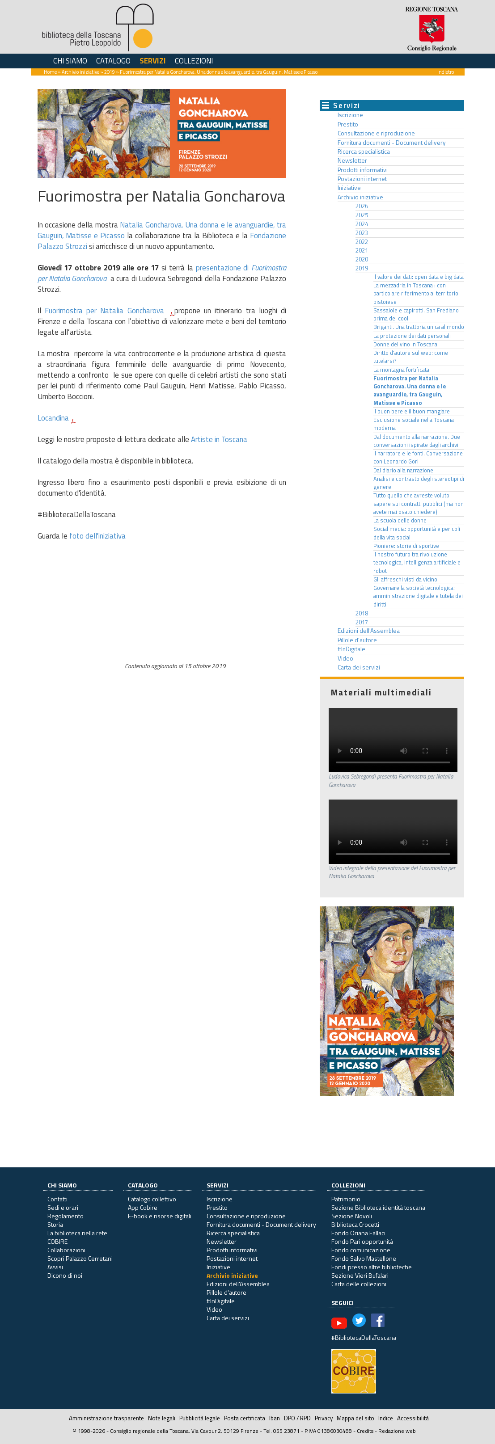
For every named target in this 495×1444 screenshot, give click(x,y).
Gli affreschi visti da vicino (405, 579)
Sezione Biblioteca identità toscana (378, 1207)
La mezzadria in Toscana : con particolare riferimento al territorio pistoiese (415, 293)
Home (50, 72)
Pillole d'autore (357, 640)
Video (345, 658)
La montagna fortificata (401, 370)
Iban (274, 1418)
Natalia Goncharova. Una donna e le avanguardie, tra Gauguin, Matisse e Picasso (162, 230)
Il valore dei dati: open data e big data (418, 277)
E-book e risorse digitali (159, 1216)
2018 (361, 613)
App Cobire (142, 1207)
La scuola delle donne (400, 520)
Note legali (161, 1418)
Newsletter (352, 160)
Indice (385, 1418)
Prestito (348, 124)
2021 (361, 250)
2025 (361, 214)
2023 (361, 232)
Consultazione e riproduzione (376, 133)
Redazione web (397, 1431)
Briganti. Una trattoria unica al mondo (418, 327)
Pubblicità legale (199, 1418)
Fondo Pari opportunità (362, 1241)
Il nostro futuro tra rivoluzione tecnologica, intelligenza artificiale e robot (417, 562)
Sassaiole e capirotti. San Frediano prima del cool (416, 314)
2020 (361, 259)
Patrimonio (345, 1199)
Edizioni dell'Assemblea (369, 630)
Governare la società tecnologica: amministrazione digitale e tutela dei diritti (418, 596)
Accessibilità (413, 1418)
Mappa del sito (355, 1418)
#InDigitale (351, 648)
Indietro (445, 72)
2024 (361, 223)
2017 (361, 622)
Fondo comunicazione (360, 1250)
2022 (361, 241)
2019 (109, 72)
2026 (361, 206)
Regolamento (65, 1216)
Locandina (53, 418)
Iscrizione (350, 114)
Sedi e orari (62, 1207)
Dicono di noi (64, 1275)
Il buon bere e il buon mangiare (411, 411)
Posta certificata (244, 1418)
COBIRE (57, 1241)
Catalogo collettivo (152, 1199)
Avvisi (55, 1266)
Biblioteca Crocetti (355, 1224)
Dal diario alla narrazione (403, 470)
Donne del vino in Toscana (405, 344)
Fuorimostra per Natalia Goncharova (106, 310)
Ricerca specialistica (364, 151)
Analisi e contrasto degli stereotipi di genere (418, 483)
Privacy (324, 1418)
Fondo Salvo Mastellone (363, 1258)
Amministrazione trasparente (106, 1418)
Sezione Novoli (351, 1216)
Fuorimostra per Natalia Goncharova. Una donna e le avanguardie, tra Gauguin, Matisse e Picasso (409, 390)
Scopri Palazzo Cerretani (80, 1258)
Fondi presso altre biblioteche (371, 1266)
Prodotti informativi (363, 169)
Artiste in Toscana (219, 439)
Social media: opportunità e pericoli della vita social (416, 533)
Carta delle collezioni (358, 1283)
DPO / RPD (297, 1418)
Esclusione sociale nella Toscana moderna (413, 424)
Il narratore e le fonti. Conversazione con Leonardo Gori (418, 457)
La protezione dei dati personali (412, 336)
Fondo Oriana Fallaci (358, 1233)
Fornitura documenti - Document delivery (392, 142)
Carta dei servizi (359, 667)
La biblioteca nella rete (77, 1233)
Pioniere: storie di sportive (406, 546)
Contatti (57, 1199)
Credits (365, 1431)
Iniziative (349, 187)
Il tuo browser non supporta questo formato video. (393, 740)
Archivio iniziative (80, 72)
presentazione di (224, 268)
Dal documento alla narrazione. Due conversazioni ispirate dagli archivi (416, 441)
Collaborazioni (66, 1250)
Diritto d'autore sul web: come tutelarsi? (410, 357)
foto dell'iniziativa (97, 536)
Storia (55, 1224)
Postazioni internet (362, 178)
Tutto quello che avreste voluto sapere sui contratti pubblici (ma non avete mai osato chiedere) (418, 503)
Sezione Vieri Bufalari (360, 1275)
